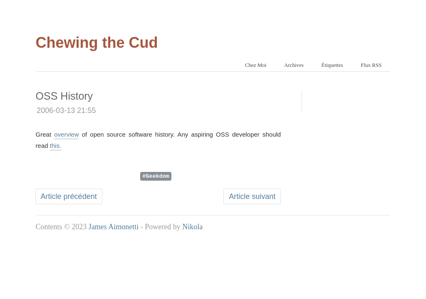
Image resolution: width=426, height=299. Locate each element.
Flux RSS (371, 65)
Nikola (192, 227)
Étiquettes (332, 65)
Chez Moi (256, 65)
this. (56, 145)
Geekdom (157, 175)
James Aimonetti (114, 227)
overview (66, 134)
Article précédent (69, 196)
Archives (294, 65)
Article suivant (252, 196)
